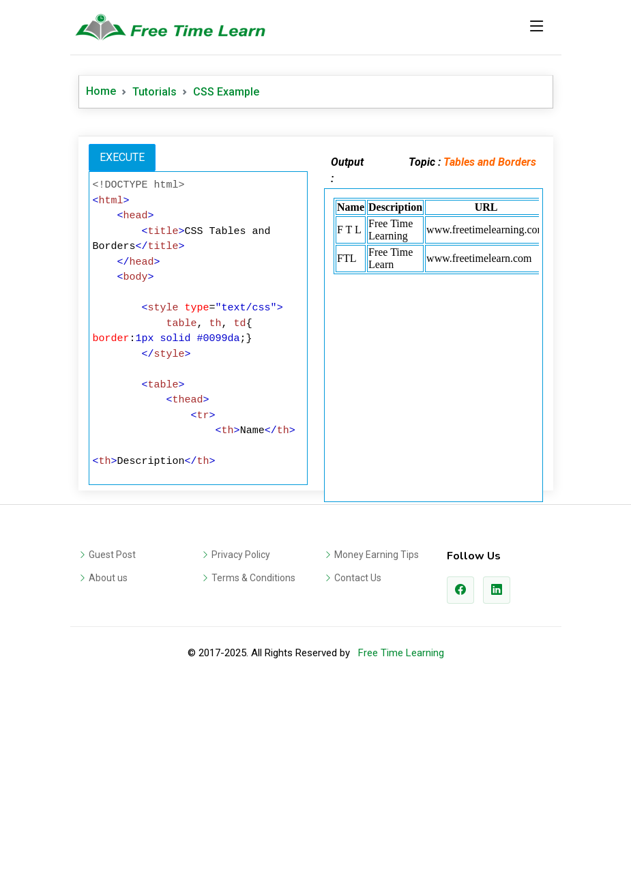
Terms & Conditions (253, 769)
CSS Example (226, 91)
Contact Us (357, 769)
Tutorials (154, 91)
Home (101, 91)
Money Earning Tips (376, 745)
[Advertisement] (315, 224)
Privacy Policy (240, 745)
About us (108, 769)
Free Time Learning (401, 844)
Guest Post (112, 745)
